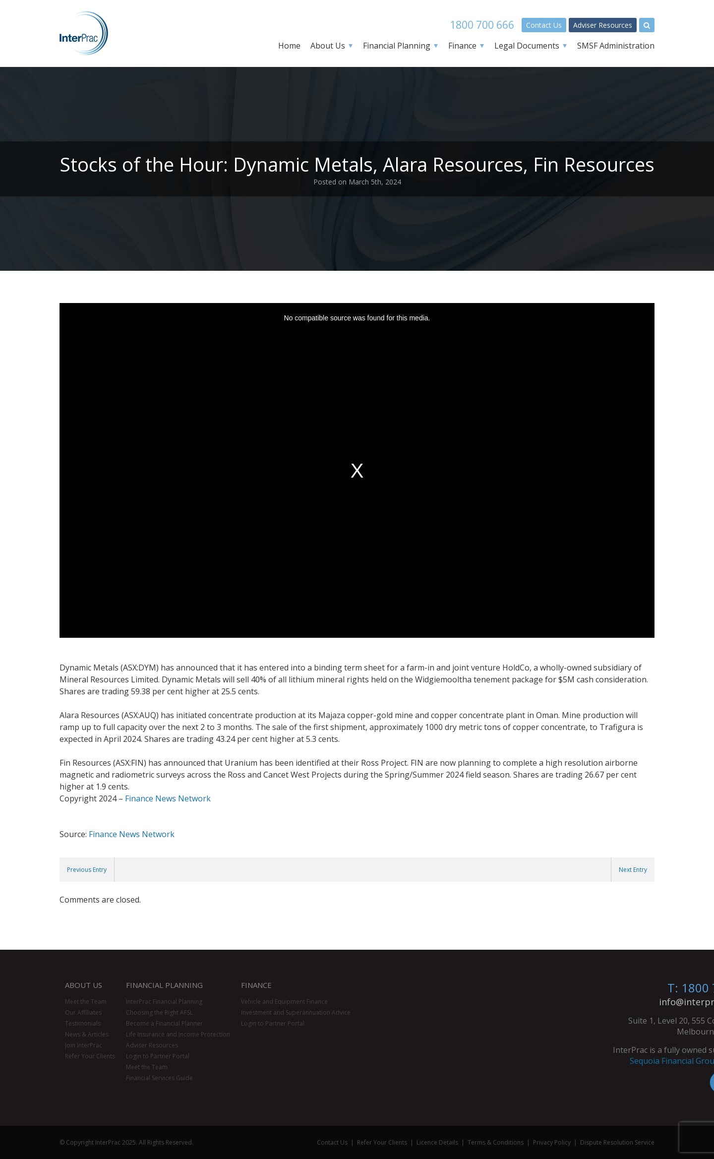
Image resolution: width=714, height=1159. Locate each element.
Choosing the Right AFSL (159, 1012)
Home (289, 45)
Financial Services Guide (159, 1078)
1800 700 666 (482, 25)
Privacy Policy (552, 1142)
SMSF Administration (615, 45)
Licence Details (437, 1142)
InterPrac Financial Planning (164, 1001)
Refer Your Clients (90, 1056)
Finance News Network (168, 798)
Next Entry (633, 869)
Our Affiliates (83, 1012)
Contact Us (544, 25)
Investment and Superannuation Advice (296, 1012)
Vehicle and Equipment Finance (284, 1001)
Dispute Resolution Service (617, 1142)
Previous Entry (87, 869)
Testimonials (83, 1023)
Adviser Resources (602, 25)
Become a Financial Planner (164, 1023)
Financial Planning (396, 45)
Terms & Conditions (496, 1142)
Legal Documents (526, 45)
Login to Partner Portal (157, 1056)
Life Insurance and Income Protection (178, 1034)
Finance (462, 45)
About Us (327, 45)
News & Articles (87, 1034)
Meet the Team (86, 1001)
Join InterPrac (83, 1045)
